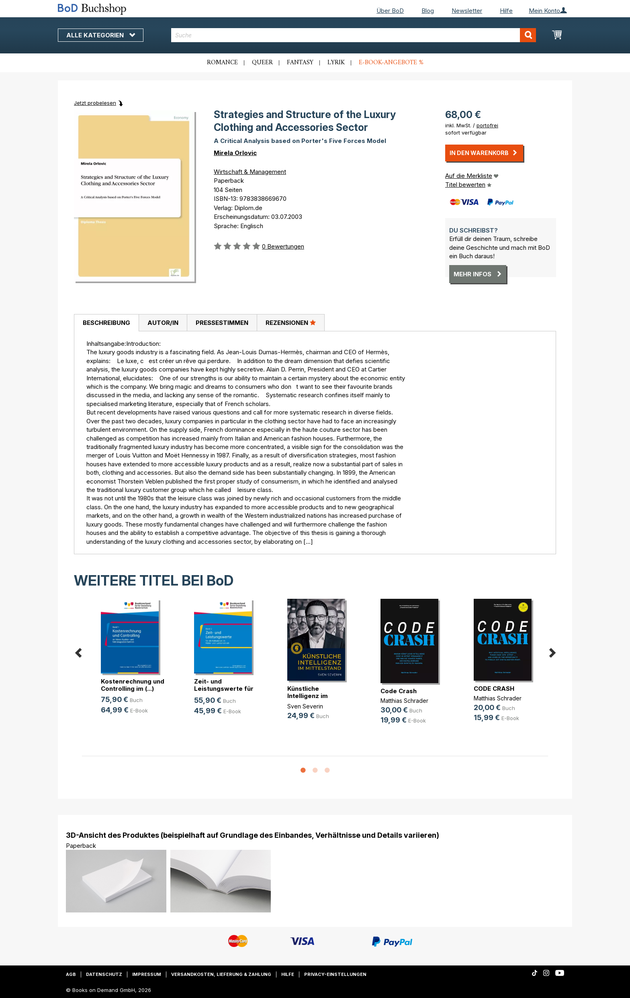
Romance (222, 62)
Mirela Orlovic (235, 153)
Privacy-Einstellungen (335, 974)
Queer (262, 62)
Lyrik (336, 62)
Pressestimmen (222, 323)
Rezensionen (291, 322)
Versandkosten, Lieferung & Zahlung (221, 974)
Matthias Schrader (404, 700)
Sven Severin (305, 706)
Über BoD (390, 10)
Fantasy (300, 62)
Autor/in (162, 323)
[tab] (106, 323)
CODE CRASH (494, 688)
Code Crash (398, 691)
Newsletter (467, 10)
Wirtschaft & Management (250, 172)
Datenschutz (104, 974)
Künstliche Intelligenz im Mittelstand (307, 696)
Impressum (146, 974)
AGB (71, 974)
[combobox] (353, 35)
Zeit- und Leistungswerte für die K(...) (224, 689)
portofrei (487, 125)
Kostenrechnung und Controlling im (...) (132, 685)
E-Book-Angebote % (391, 62)
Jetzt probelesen (95, 103)
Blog (427, 10)
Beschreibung (106, 323)
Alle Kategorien (100, 35)
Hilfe (506, 10)
